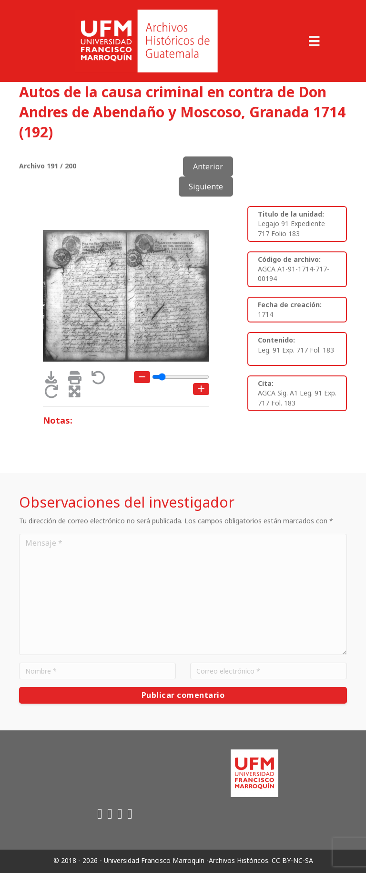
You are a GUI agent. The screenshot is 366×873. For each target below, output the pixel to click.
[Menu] (314, 41)
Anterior (208, 166)
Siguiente (206, 186)
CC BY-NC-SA (292, 860)
